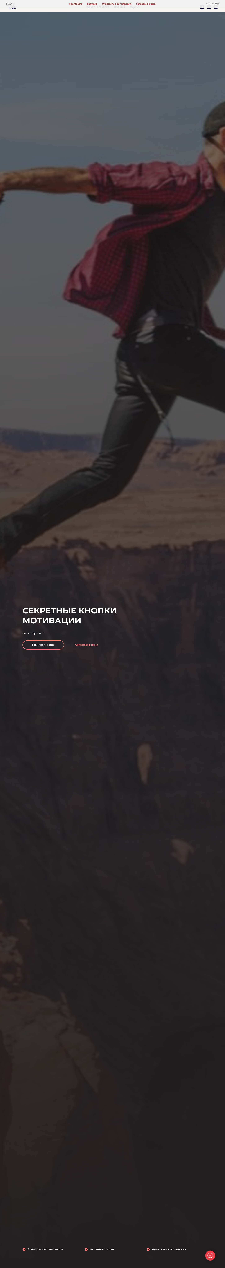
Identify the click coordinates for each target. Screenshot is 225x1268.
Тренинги (120, 7)
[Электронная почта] (215, 7)
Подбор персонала (97, 7)
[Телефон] (209, 7)
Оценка (134, 7)
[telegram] (202, 7)
